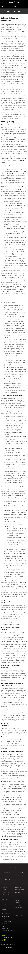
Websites (3, 889)
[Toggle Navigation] (26, 6)
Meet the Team (18, 907)
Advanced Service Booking (6, 903)
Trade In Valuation (6, 913)
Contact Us (17, 902)
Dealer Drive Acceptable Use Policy (7, 929)
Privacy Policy (18, 915)
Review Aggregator (6, 894)
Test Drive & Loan (5, 918)
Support (17, 895)
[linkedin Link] (5, 940)
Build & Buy (4, 897)
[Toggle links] (6, 947)
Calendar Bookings (6, 921)
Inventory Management (4, 910)
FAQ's (2, 926)
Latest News (18, 905)
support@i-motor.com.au (12, 814)
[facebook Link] (2, 940)
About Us (17, 900)
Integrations (4, 899)
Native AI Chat (5, 892)
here (15, 778)
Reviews (17, 910)
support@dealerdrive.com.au (13, 801)
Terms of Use (18, 917)
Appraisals (4, 923)
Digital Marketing (19, 889)
